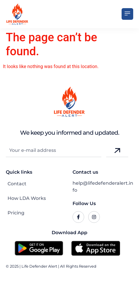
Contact (17, 183)
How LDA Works (27, 198)
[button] (127, 14)
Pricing (16, 213)
